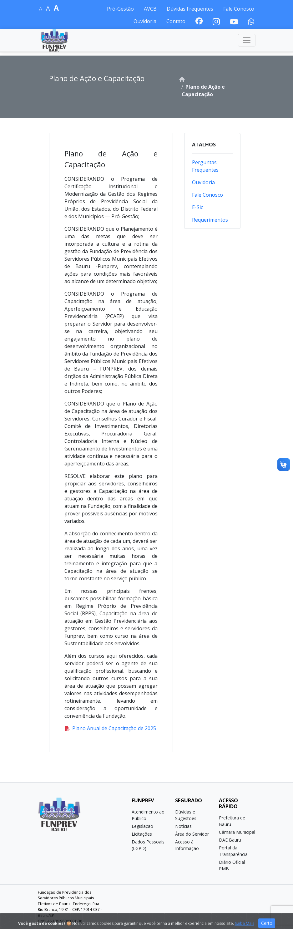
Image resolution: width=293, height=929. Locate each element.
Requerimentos (210, 219)
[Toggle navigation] (246, 40)
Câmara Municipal (237, 832)
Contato (175, 21)
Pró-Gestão (120, 8)
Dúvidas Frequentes (190, 8)
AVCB (150, 8)
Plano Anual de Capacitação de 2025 (110, 728)
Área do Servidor (192, 834)
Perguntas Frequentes (205, 166)
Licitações (142, 834)
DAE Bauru (230, 840)
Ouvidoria (145, 21)
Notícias (183, 826)
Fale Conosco (238, 8)
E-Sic (197, 207)
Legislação (142, 826)
